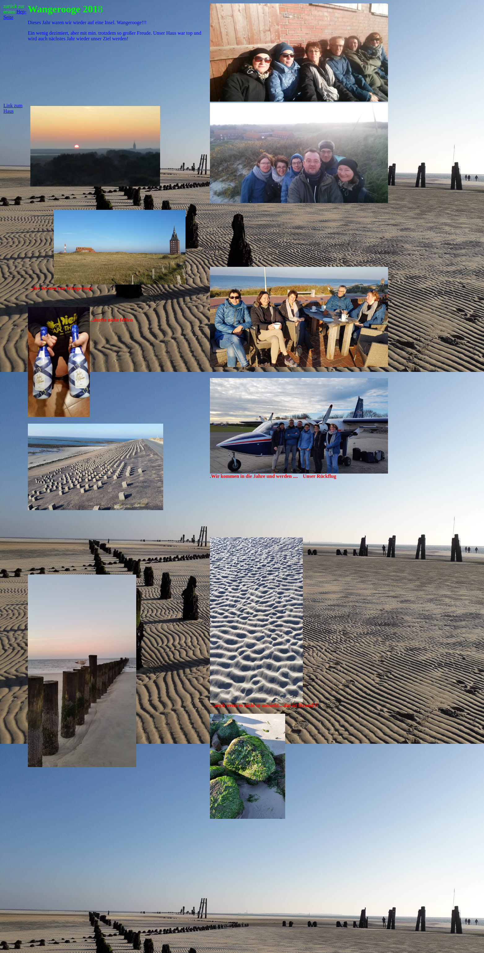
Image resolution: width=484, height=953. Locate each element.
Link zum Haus (13, 108)
